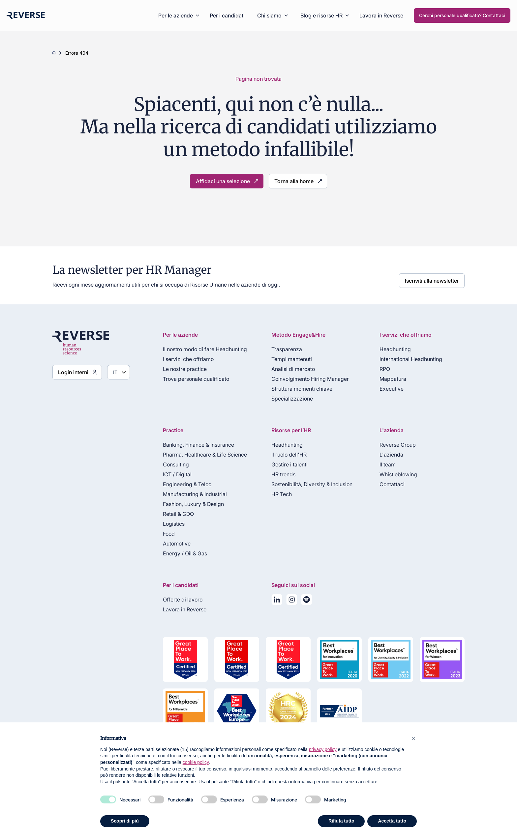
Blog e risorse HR (321, 15)
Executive (390, 388)
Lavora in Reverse (381, 15)
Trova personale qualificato (192, 379)
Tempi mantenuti (288, 359)
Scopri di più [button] (125, 821)
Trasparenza (283, 349)
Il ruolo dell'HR (286, 454)
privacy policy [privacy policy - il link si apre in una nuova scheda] (323, 749)
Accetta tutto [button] (392, 821)
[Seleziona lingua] (114, 372)
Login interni (71, 372)
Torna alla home (290, 181)
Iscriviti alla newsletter (435, 278)
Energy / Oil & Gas (181, 553)
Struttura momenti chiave (298, 388)
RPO (383, 369)
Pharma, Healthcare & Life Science (201, 454)
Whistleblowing (396, 474)
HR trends (280, 474)
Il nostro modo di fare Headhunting (201, 349)
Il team (386, 464)
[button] (413, 738)
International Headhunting (409, 359)
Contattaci (390, 484)
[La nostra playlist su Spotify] (303, 600)
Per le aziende (175, 15)
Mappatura (391, 379)
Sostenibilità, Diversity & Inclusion (309, 484)
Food (164, 533)
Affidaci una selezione (225, 181)
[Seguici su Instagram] (288, 600)
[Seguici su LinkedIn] (273, 600)
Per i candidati (227, 15)
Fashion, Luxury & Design (189, 504)
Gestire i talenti (286, 464)
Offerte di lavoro (178, 599)
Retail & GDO (174, 514)
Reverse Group (396, 444)
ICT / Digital (173, 474)
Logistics (169, 523)
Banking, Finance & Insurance (194, 444)
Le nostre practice (180, 369)
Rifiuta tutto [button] (341, 821)
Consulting (172, 464)
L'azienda (390, 454)
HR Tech (278, 494)
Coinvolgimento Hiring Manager (307, 379)
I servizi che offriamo (184, 359)
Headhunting (393, 349)
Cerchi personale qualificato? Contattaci (462, 15)
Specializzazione (289, 398)
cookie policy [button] (196, 762)
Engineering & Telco (183, 484)
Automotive (172, 543)
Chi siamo (269, 15)
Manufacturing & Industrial (191, 494)
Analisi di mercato (290, 369)
